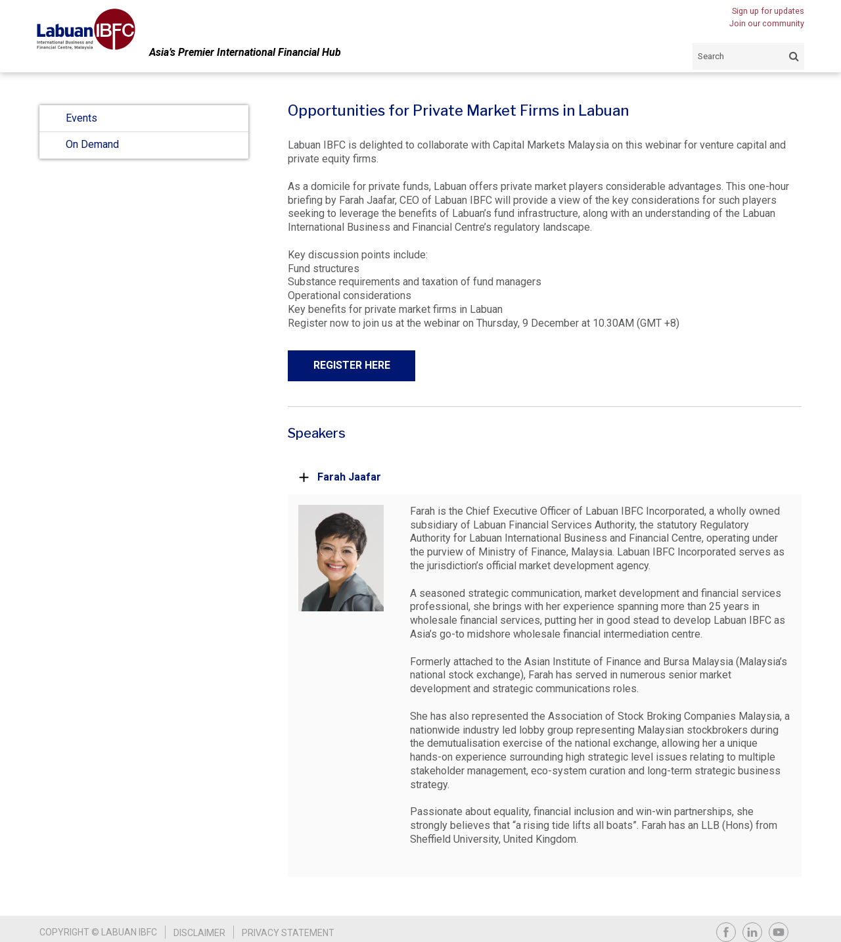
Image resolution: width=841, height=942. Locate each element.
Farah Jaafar (339, 477)
